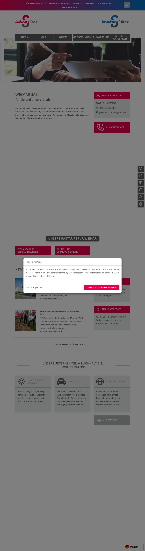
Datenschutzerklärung (43, 276)
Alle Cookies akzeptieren (102, 287)
